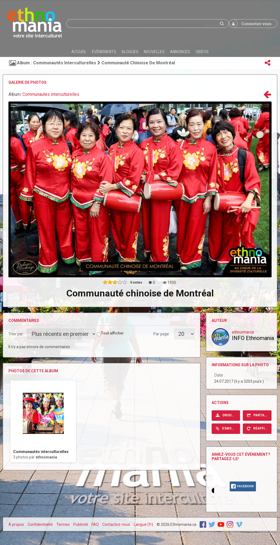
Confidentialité (40, 524)
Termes (63, 524)
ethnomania (46, 457)
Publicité (80, 524)
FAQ (95, 524)
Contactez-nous (116, 524)
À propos (16, 524)
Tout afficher (112, 333)
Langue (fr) (143, 524)
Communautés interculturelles (50, 94)
